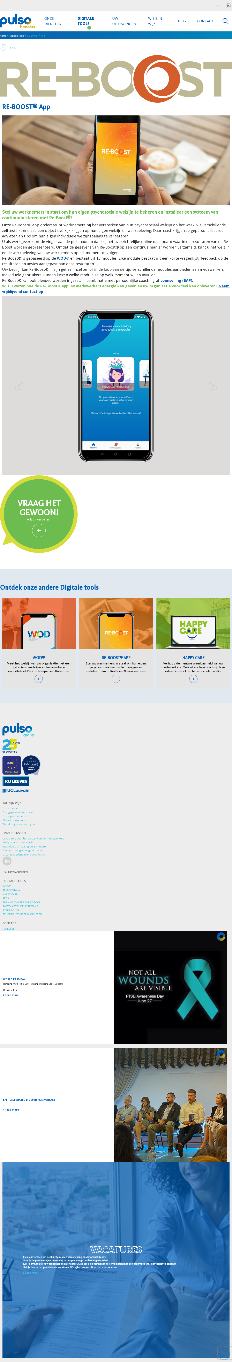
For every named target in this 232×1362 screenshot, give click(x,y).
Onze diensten (52, 21)
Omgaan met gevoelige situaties (22, 850)
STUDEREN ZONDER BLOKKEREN (22, 914)
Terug (8, 47)
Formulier (8, 928)
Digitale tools (85, 21)
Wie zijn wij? (155, 21)
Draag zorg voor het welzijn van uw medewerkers (33, 838)
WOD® (63, 258)
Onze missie (10, 808)
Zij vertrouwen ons (14, 820)
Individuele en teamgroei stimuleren (24, 846)
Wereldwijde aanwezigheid (19, 824)
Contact (205, 21)
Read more (11, 995)
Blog (181, 21)
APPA (5, 898)
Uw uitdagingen (124, 21)
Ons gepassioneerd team (18, 812)
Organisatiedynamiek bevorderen (23, 854)
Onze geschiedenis (14, 816)
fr (218, 6)
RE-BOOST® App (116, 658)
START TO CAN (11, 910)
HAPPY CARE (193, 658)
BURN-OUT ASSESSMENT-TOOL (21, 902)
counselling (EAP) (176, 280)
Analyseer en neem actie (17, 842)
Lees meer (31, 1273)
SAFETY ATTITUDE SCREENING (20, 906)
